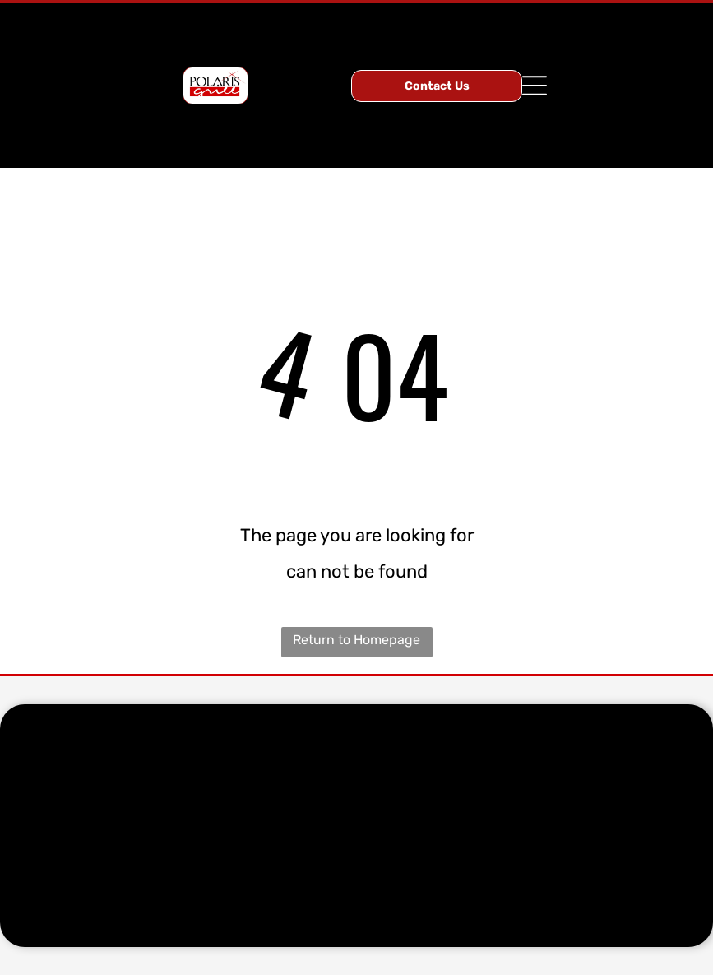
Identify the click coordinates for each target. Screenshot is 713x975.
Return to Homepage (356, 640)
